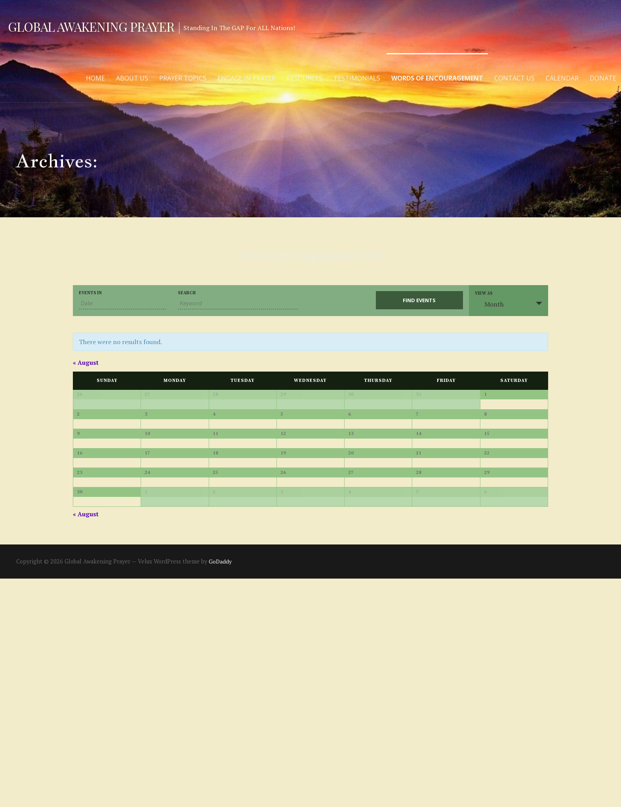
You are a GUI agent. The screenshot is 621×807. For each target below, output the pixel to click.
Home (95, 78)
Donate (603, 78)
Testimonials (356, 78)
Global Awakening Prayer (91, 26)
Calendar (562, 78)
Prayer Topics (182, 78)
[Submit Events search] (419, 300)
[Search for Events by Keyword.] (238, 303)
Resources (304, 78)
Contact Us (514, 78)
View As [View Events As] (484, 293)
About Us (132, 78)
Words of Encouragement (437, 78)
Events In (90, 293)
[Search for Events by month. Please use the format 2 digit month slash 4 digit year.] (122, 303)
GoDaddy (220, 790)
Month (489, 304)
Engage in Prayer (246, 78)
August (86, 362)
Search (187, 293)
